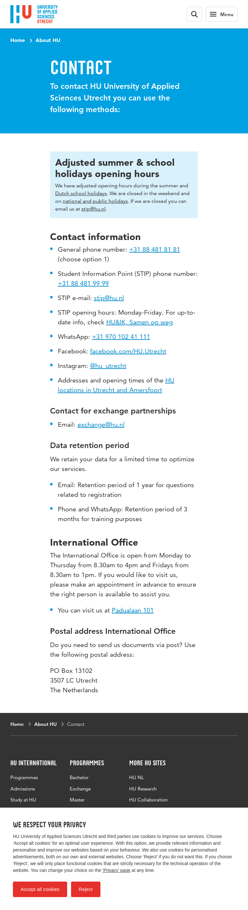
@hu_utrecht (108, 366)
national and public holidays (95, 201)
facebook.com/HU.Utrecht (128, 351)
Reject (86, 889)
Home (17, 40)
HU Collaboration (148, 800)
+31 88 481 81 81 (154, 249)
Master (77, 800)
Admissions (22, 789)
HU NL (136, 777)
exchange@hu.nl (101, 424)
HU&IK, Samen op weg (139, 322)
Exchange (80, 789)
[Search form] (194, 14)
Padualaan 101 (133, 610)
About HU (48, 40)
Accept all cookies (40, 889)
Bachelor (79, 777)
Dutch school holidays (81, 193)
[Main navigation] (222, 14)
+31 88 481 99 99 (83, 283)
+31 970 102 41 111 (121, 336)
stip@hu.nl (93, 209)
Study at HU (23, 800)
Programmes (24, 777)
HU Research (143, 789)
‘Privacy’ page (116, 870)
